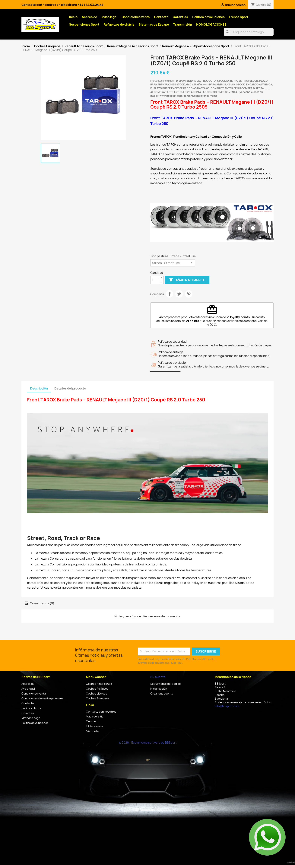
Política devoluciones (208, 17)
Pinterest (188, 294)
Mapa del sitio (94, 716)
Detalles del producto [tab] (70, 388)
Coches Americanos (99, 683)
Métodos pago (30, 718)
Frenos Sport (238, 17)
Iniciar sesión (94, 726)
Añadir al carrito (187, 280)
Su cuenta (158, 677)
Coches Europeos (97, 698)
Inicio (73, 17)
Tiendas (91, 721)
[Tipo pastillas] (172, 262)
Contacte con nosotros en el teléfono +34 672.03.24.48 (62, 5)
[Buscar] (249, 32)
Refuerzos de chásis (119, 24)
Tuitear (179, 294)
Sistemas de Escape (154, 24)
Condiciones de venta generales (42, 698)
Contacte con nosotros (101, 711)
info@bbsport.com (227, 706)
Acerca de (89, 17)
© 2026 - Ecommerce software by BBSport (147, 743)
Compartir (169, 294)
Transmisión (182, 24)
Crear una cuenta (161, 693)
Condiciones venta (136, 17)
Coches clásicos (96, 693)
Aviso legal (109, 17)
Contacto (161, 17)
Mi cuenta (92, 731)
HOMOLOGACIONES (211, 24)
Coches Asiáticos (97, 688)
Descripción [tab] (39, 388)
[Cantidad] (154, 280)
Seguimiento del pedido (165, 683)
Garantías (180, 17)
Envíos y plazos (31, 708)
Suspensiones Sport (84, 24)
